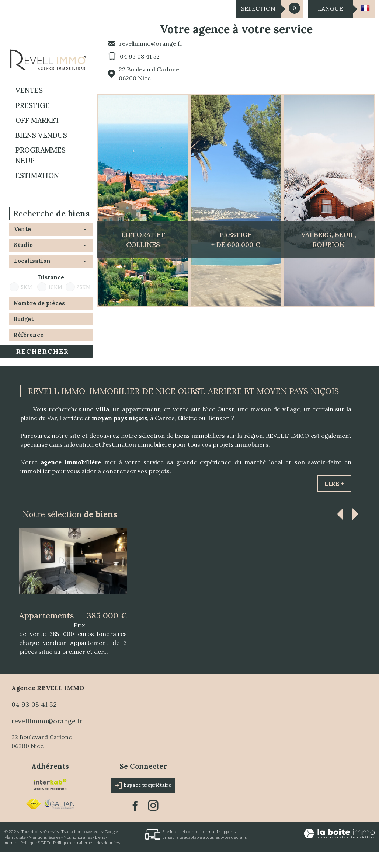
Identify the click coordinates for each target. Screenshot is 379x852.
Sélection (258, 8)
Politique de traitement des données (86, 842)
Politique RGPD (35, 842)
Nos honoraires (77, 837)
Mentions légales (44, 837)
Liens (100, 837)
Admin (10, 842)
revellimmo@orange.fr (151, 43)
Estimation (37, 175)
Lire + (334, 483)
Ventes (29, 90)
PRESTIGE (32, 105)
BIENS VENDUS (41, 135)
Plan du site (15, 837)
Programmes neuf (40, 155)
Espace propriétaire (143, 785)
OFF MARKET (37, 120)
